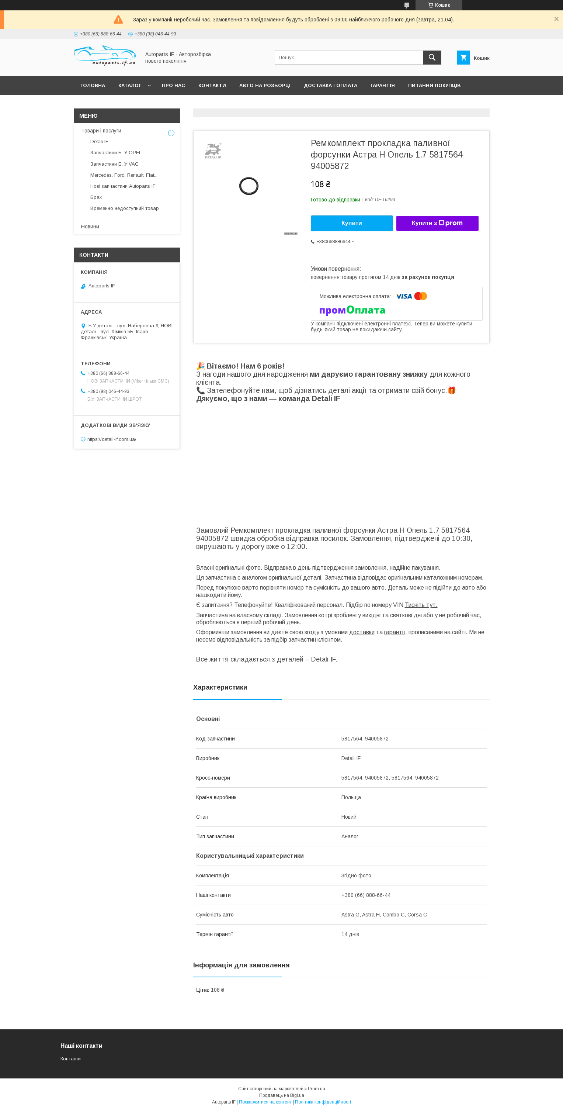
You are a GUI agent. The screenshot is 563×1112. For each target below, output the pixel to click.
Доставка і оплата (330, 85)
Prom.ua (316, 1088)
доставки (362, 632)
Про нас (173, 85)
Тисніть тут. (421, 605)
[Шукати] (432, 58)
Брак (96, 197)
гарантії (394, 632)
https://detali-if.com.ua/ (111, 439)
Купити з (437, 223)
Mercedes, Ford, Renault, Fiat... (123, 175)
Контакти (212, 85)
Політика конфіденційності (323, 1102)
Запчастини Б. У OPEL (116, 152)
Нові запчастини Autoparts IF (123, 186)
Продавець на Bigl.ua (281, 1095)
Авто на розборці (265, 85)
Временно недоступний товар (124, 208)
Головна (92, 85)
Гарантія (383, 85)
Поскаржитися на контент (265, 1102)
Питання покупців (434, 85)
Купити (351, 223)
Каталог (129, 85)
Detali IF (99, 141)
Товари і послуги (101, 131)
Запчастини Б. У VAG (114, 164)
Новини (90, 226)
